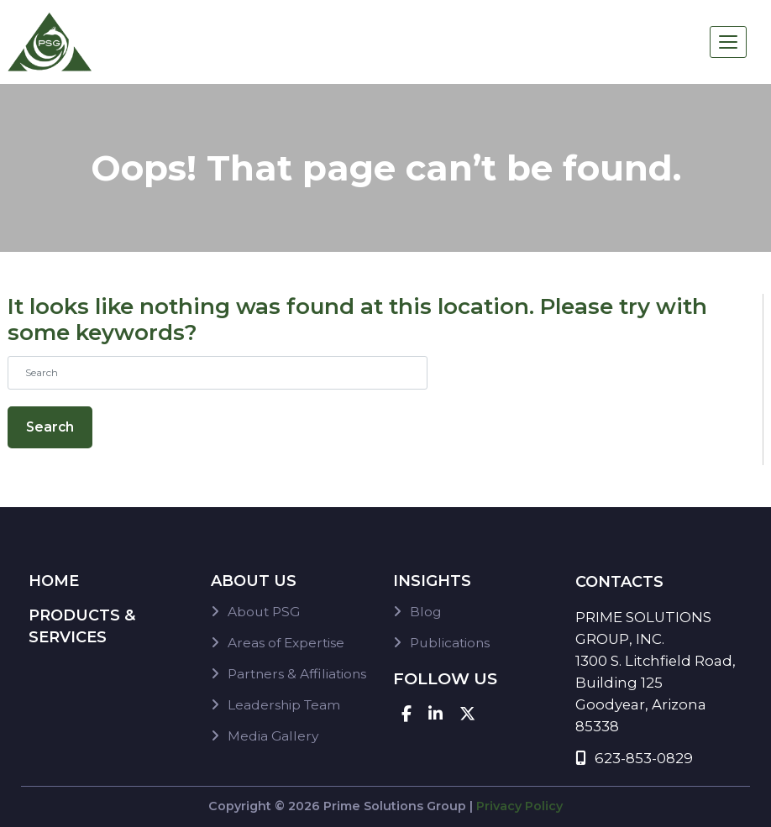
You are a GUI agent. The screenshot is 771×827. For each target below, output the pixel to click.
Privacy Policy (519, 806)
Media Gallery (273, 736)
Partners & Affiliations (297, 674)
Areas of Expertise (286, 643)
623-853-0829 (634, 758)
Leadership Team (284, 705)
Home (54, 581)
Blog (426, 612)
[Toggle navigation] (728, 42)
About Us (253, 581)
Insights (432, 581)
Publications (450, 643)
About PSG (264, 612)
